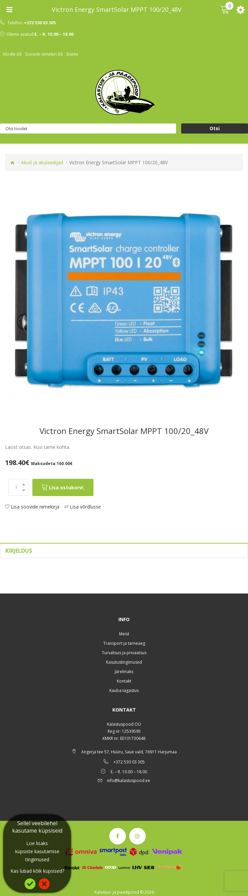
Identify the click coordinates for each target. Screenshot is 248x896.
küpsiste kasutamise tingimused (37, 855)
